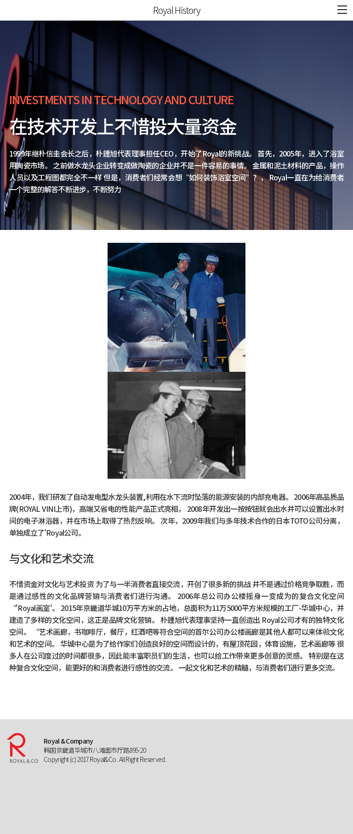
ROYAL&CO (14, 10)
